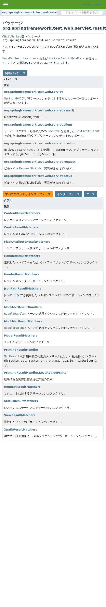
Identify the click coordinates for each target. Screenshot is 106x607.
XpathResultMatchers (20, 429)
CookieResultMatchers (21, 227)
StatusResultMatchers (21, 401)
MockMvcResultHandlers (23, 307)
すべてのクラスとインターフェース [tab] (28, 194)
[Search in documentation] (82, 12)
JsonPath (11, 295)
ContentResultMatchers (22, 213)
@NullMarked (13, 36)
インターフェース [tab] (68, 194)
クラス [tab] (90, 194)
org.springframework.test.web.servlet (33, 91)
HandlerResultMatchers (22, 256)
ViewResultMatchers (19, 415)
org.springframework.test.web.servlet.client (38, 124)
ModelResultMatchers (20, 335)
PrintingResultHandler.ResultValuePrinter (36, 372)
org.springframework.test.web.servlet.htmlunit (40, 143)
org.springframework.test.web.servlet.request (40, 161)
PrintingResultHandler (21, 349)
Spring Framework (92, 4)
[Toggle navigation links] (5, 4)
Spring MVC (12, 98)
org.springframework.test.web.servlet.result (36, 12)
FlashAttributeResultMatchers (27, 241)
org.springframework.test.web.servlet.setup (38, 175)
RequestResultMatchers (22, 386)
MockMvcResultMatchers (23, 321)
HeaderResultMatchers (21, 274)
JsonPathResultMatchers (22, 288)
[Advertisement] (38, 482)
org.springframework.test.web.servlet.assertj (39, 110)
